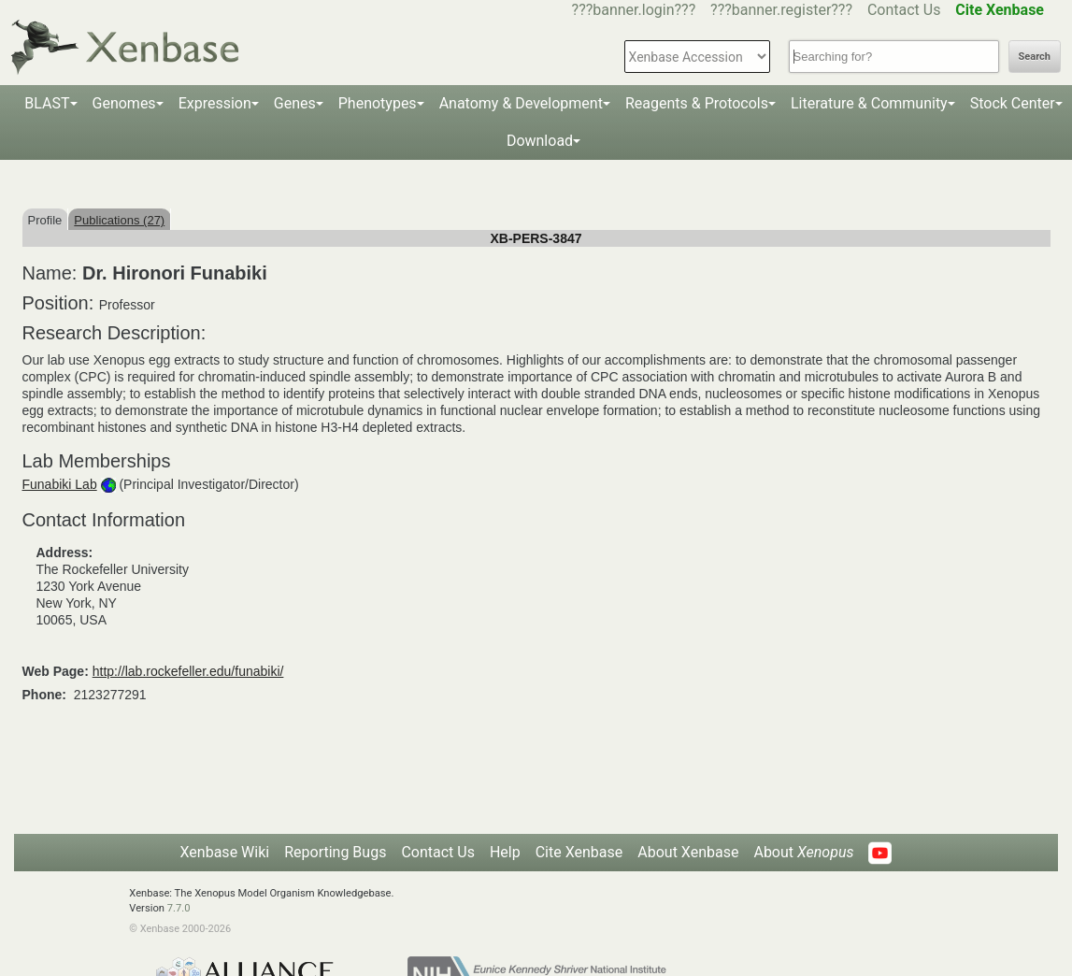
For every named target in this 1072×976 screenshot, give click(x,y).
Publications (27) (119, 220)
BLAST (46, 103)
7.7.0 (179, 908)
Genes (295, 103)
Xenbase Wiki (225, 852)
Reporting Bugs (335, 852)
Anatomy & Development (521, 103)
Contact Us (904, 10)
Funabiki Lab (59, 484)
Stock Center (1012, 103)
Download (540, 141)
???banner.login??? (634, 10)
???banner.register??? (781, 10)
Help (505, 852)
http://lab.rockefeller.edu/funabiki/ (188, 671)
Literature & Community (869, 103)
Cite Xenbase (579, 852)
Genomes (124, 103)
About (803, 852)
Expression (215, 103)
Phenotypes (377, 103)
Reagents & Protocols (696, 103)
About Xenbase (687, 852)
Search (1035, 56)
